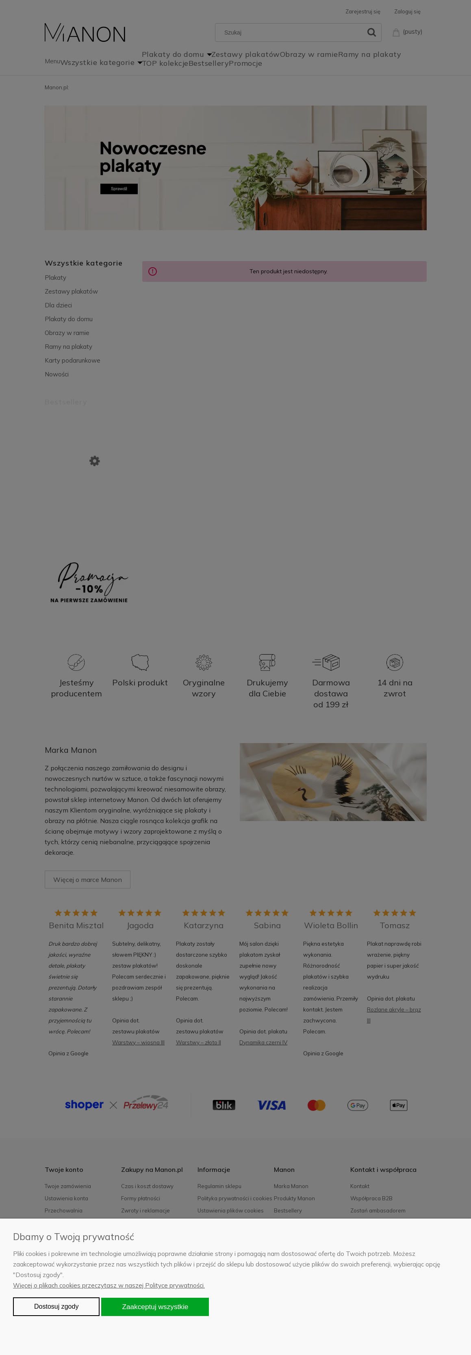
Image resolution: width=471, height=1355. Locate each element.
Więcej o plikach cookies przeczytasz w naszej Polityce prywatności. (109, 1285)
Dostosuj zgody (56, 1306)
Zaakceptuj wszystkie (155, 1307)
